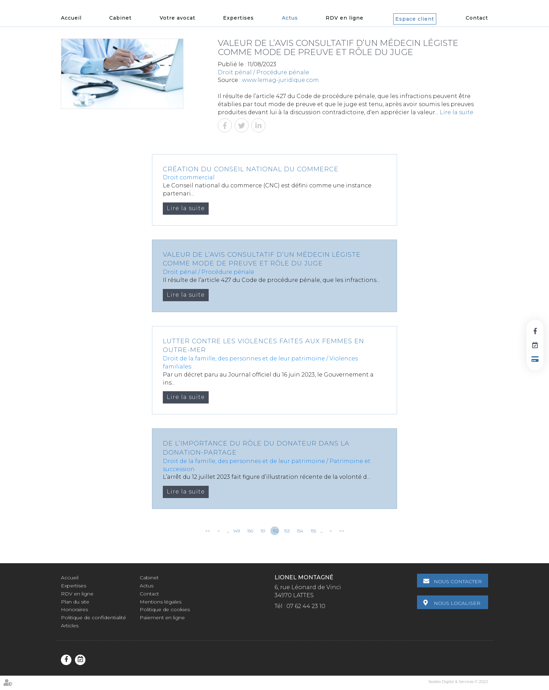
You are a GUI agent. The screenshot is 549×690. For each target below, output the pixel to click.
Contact (477, 18)
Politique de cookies (165, 609)
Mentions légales (160, 602)
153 (287, 530)
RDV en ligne (344, 18)
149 (236, 530)
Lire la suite (456, 112)
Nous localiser (457, 603)
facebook (535, 331)
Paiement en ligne (162, 617)
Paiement (535, 359)
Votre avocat (177, 18)
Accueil (71, 18)
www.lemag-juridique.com (280, 80)
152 (276, 530)
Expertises (238, 18)
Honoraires (74, 609)
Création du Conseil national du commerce (251, 169)
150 (250, 530)
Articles (69, 625)
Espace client (414, 19)
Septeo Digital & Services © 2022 (458, 681)
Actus (290, 18)
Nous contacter (458, 581)
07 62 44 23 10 (305, 606)
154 (300, 530)
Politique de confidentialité (93, 617)
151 (262, 530)
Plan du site (75, 602)
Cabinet (120, 18)
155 (313, 530)
